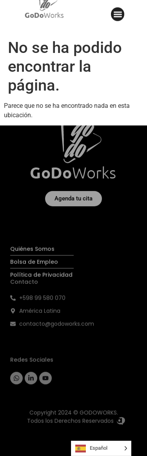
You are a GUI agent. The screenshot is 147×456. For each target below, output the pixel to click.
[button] (118, 12)
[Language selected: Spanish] (101, 448)
